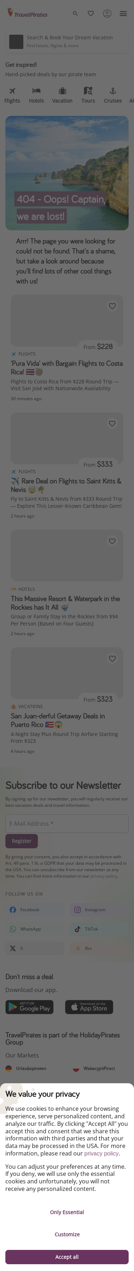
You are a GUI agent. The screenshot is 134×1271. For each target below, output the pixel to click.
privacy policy (101, 1153)
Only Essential (67, 1212)
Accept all (67, 1256)
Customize (67, 1234)
